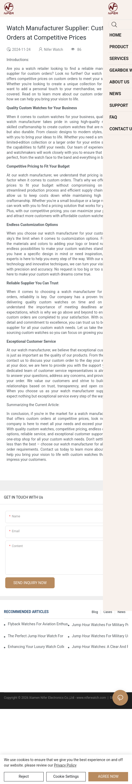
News (121, 612)
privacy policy (65, 765)
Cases (108, 612)
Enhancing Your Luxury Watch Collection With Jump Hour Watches (36, 647)
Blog (95, 612)
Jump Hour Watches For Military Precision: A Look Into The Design (100, 625)
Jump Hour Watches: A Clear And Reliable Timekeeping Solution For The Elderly (100, 647)
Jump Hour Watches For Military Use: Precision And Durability (100, 636)
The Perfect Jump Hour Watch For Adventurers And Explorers (36, 636)
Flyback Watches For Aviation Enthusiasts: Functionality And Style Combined (38, 624)
